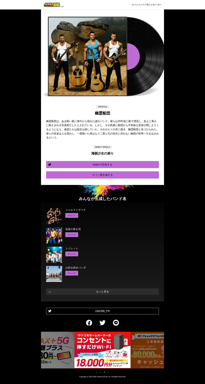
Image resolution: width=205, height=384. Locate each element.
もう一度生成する (102, 175)
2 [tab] (100, 372)
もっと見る (102, 291)
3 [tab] (104, 372)
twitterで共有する (102, 164)
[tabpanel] (102, 351)
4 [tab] (108, 372)
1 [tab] (97, 372)
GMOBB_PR (102, 311)
